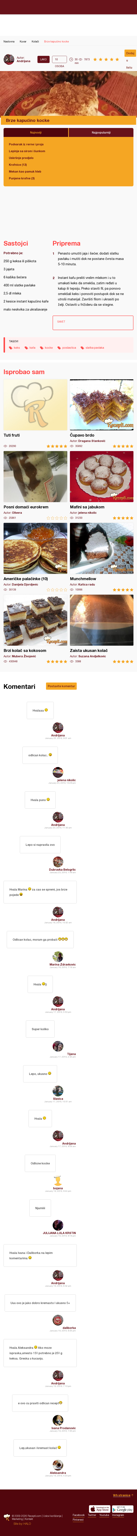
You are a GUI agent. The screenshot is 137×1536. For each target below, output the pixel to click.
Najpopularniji (101, 132)
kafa (32, 347)
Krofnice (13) (18, 164)
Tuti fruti (35, 413)
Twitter (92, 1515)
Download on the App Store (99, 1509)
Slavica (58, 1098)
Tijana (71, 1054)
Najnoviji (36, 132)
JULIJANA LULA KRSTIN (59, 1233)
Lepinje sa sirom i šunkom (27, 151)
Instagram (118, 1515)
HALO (27, 1523)
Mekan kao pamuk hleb (25, 171)
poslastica (69, 347)
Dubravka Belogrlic (62, 869)
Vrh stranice (121, 1495)
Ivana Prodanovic (64, 1428)
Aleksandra (58, 1472)
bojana (58, 1188)
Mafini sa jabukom (102, 485)
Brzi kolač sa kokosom (35, 629)
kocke (49, 347)
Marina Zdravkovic (63, 964)
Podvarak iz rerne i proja (26, 144)
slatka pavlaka (95, 347)
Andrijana (23, 61)
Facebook (79, 1515)
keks (17, 347)
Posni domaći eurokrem (35, 485)
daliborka (69, 1327)
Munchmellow (102, 557)
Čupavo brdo (102, 413)
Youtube (104, 1515)
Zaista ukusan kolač (102, 629)
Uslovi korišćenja (52, 1515)
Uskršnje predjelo (21, 157)
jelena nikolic (66, 780)
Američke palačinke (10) (35, 557)
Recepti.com (68, 7)
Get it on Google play (122, 1509)
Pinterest (78, 1519)
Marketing (17, 1518)
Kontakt (29, 1518)
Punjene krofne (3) (22, 178)
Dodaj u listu (130, 54)
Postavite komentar (61, 686)
